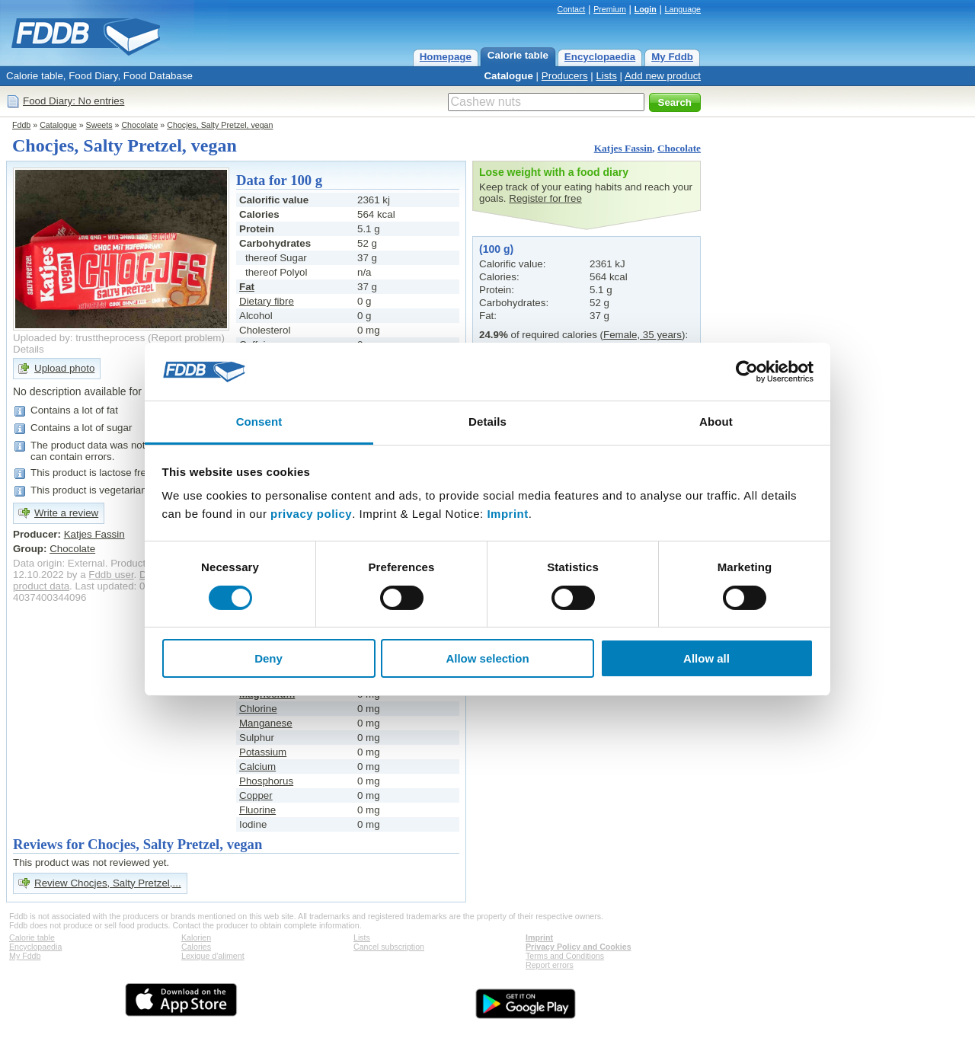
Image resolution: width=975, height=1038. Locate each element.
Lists (606, 75)
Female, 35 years (642, 334)
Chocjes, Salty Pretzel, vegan (220, 124)
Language (683, 9)
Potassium (262, 752)
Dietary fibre (266, 301)
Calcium (257, 766)
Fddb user (110, 574)
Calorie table (518, 55)
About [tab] (716, 421)
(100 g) (496, 249)
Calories (196, 946)
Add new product (663, 75)
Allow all (706, 658)
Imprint (507, 513)
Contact (572, 9)
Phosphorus (266, 781)
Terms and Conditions (565, 955)
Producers (565, 75)
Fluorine (257, 810)
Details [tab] (487, 421)
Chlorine (258, 708)
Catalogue (508, 75)
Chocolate (139, 124)
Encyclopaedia (599, 56)
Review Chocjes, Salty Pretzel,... (107, 883)
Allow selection (487, 658)
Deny (268, 658)
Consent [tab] (259, 421)
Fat (246, 286)
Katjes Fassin (623, 148)
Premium (609, 9)
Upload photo (64, 368)
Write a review (66, 513)
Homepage (446, 56)
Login (646, 9)
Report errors (550, 964)
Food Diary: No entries (73, 101)
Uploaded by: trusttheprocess (79, 337)
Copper (256, 795)
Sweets (99, 124)
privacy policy (311, 513)
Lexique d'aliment (213, 955)
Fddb (21, 124)
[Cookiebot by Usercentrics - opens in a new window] (747, 371)
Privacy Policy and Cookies (578, 946)
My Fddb (672, 56)
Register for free (545, 198)
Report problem (187, 337)
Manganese (265, 723)
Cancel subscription (388, 946)
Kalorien (196, 937)
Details (28, 349)
